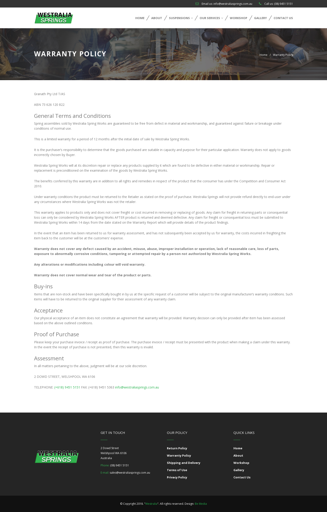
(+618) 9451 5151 (66, 387)
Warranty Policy (179, 455)
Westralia (151, 504)
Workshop (238, 18)
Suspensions (181, 18)
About (156, 18)
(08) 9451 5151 (283, 4)
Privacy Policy (177, 477)
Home (139, 18)
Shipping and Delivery (183, 463)
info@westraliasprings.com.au (232, 4)
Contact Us (283, 18)
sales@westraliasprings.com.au (130, 473)
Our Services (211, 18)
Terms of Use (177, 470)
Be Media (201, 504)
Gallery (260, 18)
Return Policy (177, 448)
